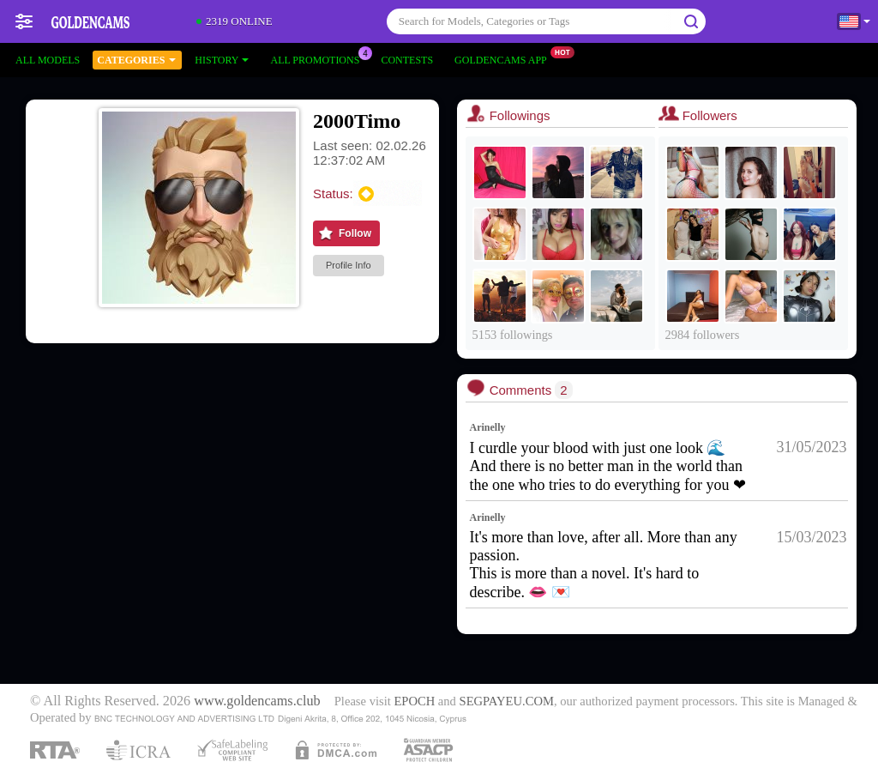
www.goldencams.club (257, 701)
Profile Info (348, 265)
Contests (407, 60)
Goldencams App (505, 58)
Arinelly (488, 427)
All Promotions (319, 58)
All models (47, 60)
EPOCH (414, 701)
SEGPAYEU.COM (507, 701)
